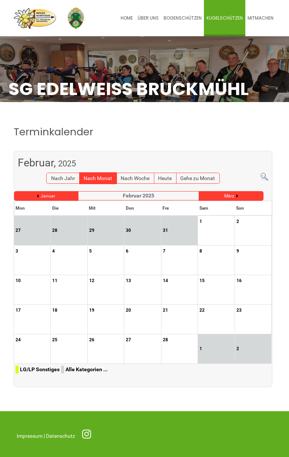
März (229, 196)
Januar (48, 196)
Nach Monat (98, 178)
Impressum (30, 436)
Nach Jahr (63, 178)
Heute (165, 178)
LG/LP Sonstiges (40, 369)
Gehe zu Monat (197, 178)
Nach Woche (135, 178)
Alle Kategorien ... (86, 369)
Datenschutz (61, 436)
